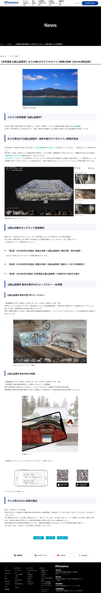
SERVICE (42, 569)
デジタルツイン (11, 158)
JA (76, 4)
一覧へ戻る (50, 538)
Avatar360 (30, 577)
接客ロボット (44, 572)
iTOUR (43, 577)
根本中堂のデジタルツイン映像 (16, 155)
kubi (16, 583)
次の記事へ (65, 538)
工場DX (43, 573)
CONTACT (7, 585)
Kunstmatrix (31, 585)
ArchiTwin (30, 583)
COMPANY (7, 582)
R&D (6, 580)
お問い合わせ (88, 4)
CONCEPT (7, 572)
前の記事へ (35, 538)
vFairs (29, 581)
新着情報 (19, 556)
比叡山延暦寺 (77, 126)
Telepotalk (30, 575)
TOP (6, 569)
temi (16, 579)
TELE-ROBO (17, 569)
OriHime (17, 589)
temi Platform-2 (19, 581)
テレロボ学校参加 (46, 583)
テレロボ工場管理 (46, 585)
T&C (6, 588)
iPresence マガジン (41, 556)
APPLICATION (30, 569)
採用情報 (7, 590)
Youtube (63, 556)
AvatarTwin (44, 575)
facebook (84, 556)
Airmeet (29, 579)
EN (73, 4)
